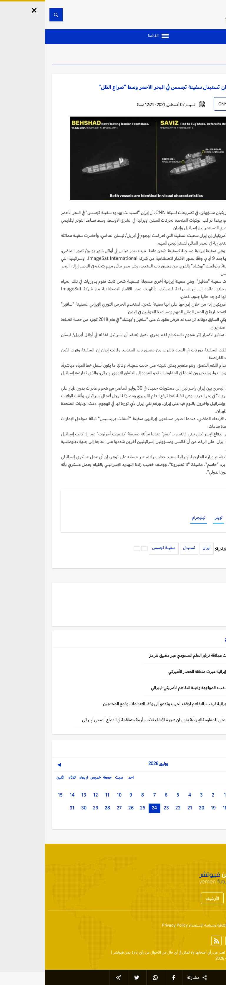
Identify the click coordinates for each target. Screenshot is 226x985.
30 (38, 808)
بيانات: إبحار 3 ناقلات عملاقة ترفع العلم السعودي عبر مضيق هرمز (158, 655)
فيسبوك (193, 517)
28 (62, 808)
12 (50, 795)
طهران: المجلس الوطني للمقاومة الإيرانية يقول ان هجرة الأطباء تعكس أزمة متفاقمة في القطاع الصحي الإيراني (124, 720)
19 (168, 808)
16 (203, 808)
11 (62, 795)
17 (192, 808)
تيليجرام (153, 517)
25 (97, 808)
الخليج (203, 55)
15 (15, 795)
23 (121, 808)
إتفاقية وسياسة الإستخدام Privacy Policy (149, 925)
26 (86, 808)
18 (180, 808)
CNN (177, 104)
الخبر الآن (212, 952)
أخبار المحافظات (199, 898)
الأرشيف (167, 898)
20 (156, 808)
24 (109, 808)
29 (50, 808)
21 (144, 808)
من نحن (194, 925)
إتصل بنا (213, 925)
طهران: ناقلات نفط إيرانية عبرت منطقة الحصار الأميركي (167, 671)
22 (133, 808)
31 (27, 808)
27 (74, 808)
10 (74, 795)
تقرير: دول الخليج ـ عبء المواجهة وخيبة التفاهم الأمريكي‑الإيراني (159, 687)
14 (27, 795)
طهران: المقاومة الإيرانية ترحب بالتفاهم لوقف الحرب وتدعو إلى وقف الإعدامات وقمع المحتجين (135, 703)
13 (38, 795)
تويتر (173, 517)
